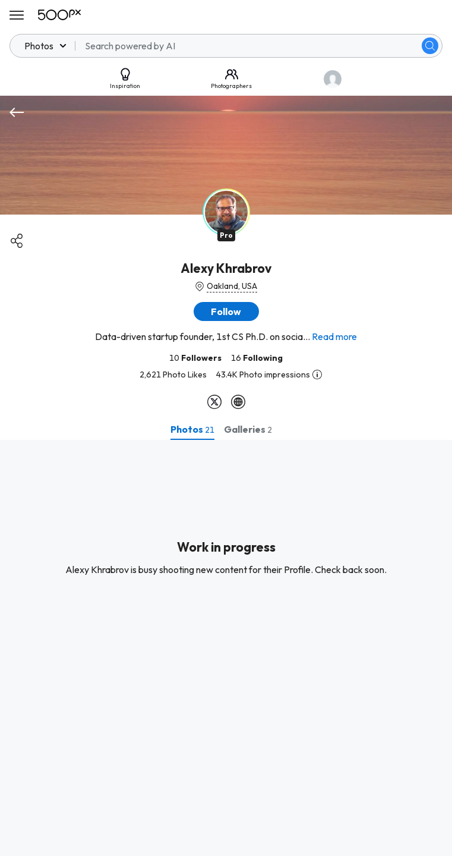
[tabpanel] (226, 648)
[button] (226, 311)
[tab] (192, 429)
